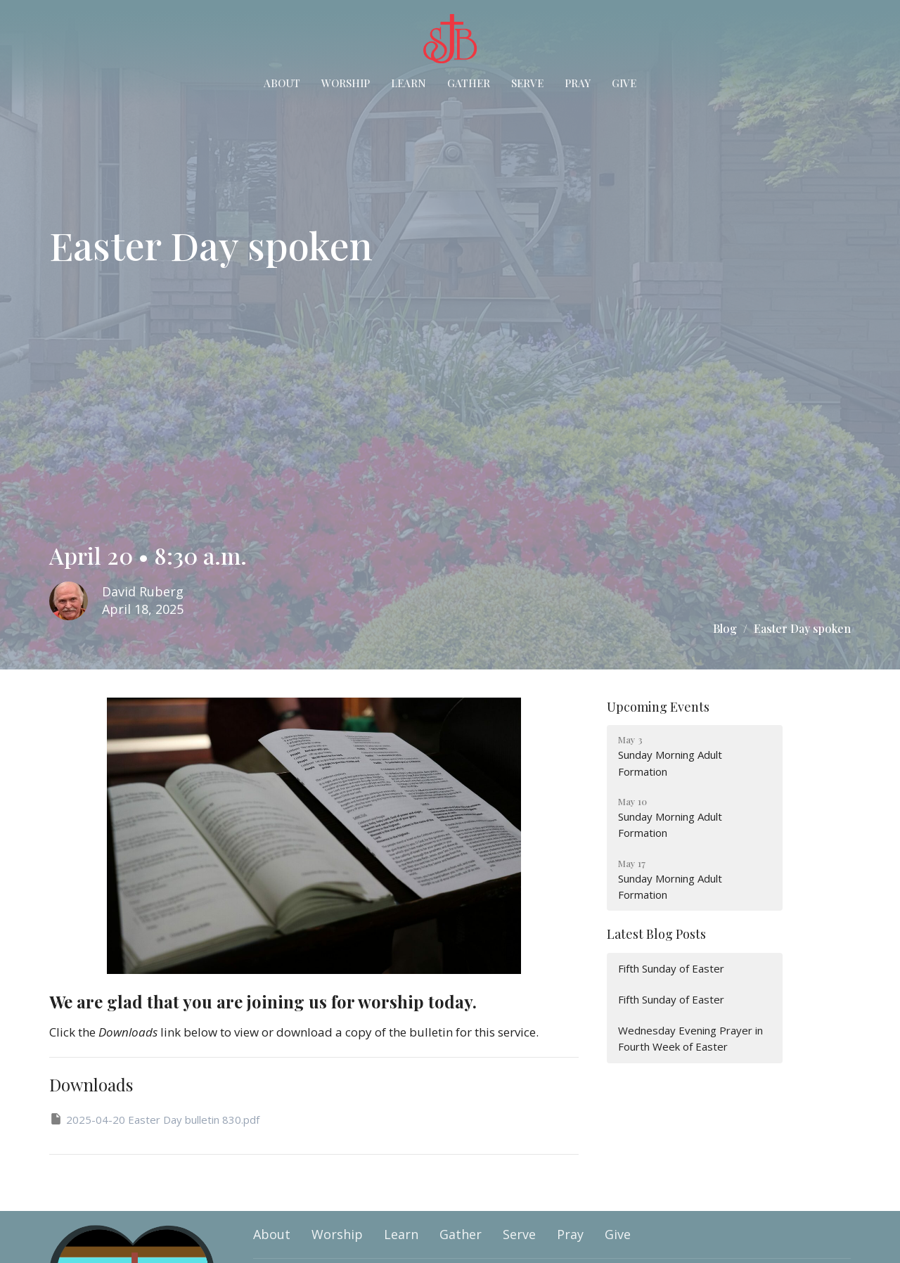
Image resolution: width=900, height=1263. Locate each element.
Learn (408, 83)
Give (624, 83)
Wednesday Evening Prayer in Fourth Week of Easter (690, 1038)
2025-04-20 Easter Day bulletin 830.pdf (154, 1119)
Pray (578, 83)
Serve (527, 83)
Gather (468, 83)
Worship (345, 83)
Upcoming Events (658, 706)
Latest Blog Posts (656, 933)
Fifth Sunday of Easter (671, 968)
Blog (725, 628)
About (282, 83)
